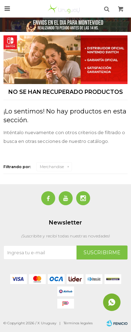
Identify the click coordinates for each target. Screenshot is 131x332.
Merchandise (52, 166)
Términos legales (78, 323)
